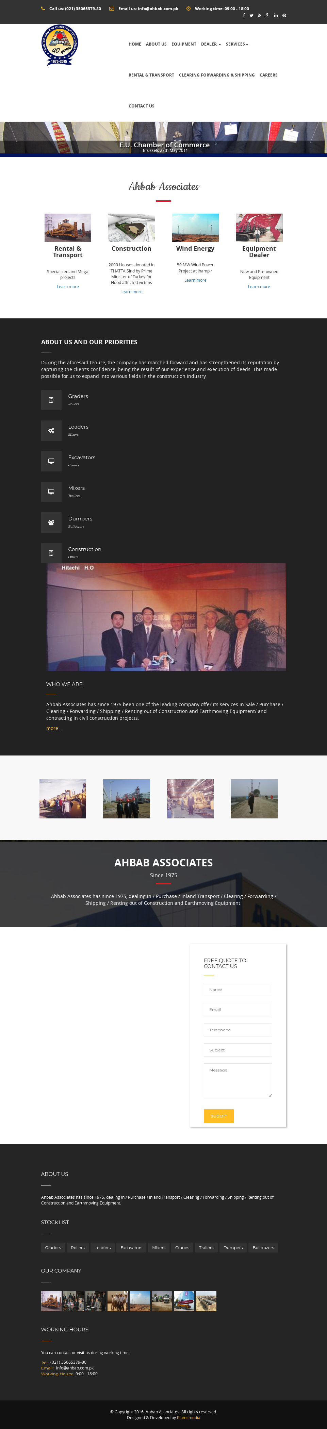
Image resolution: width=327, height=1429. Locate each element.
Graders (53, 1247)
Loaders (103, 1247)
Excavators (131, 1247)
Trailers (206, 1247)
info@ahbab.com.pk (158, 9)
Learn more (68, 286)
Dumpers (233, 1247)
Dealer (211, 44)
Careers (269, 75)
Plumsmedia (188, 1417)
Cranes (182, 1247)
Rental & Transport (151, 75)
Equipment (183, 44)
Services (237, 44)
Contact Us (141, 106)
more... (54, 728)
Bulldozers (263, 1247)
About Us (156, 44)
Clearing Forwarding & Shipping (217, 75)
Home (135, 44)
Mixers (158, 1247)
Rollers (78, 1247)
